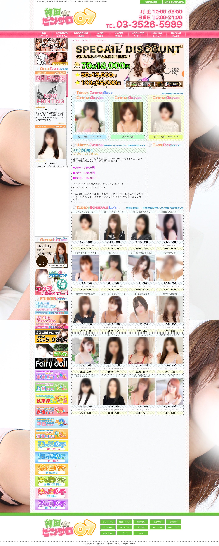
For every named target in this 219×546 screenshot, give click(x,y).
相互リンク (157, 528)
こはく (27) (40, 106)
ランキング (124, 528)
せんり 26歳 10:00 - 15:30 (165, 137)
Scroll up (67, 73)
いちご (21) (40, 160)
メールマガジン (173, 528)
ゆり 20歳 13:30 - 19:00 (89, 137)
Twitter (141, 533)
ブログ (124, 533)
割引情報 (173, 522)
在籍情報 (157, 522)
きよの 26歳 (129, 137)
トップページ (102, 40)
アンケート (108, 528)
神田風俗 (50, 1)
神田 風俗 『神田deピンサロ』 (83, 40)
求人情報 (141, 528)
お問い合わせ (108, 533)
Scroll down (67, 166)
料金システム (124, 522)
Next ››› (61, 123)
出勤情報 (141, 522)
